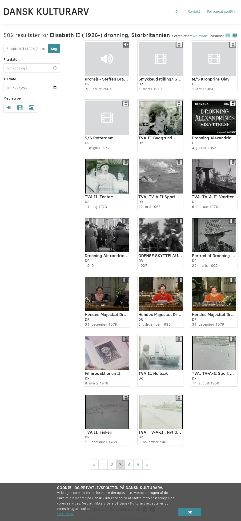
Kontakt (194, 11)
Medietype (12, 98)
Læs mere (65, 513)
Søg (54, 48)
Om (178, 11)
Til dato (10, 79)
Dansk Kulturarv (46, 11)
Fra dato (10, 59)
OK (190, 512)
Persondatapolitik (221, 11)
